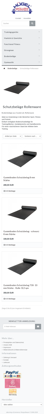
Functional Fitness (22, 44)
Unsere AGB (7, 345)
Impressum (6, 347)
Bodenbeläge (22, 56)
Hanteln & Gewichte (22, 38)
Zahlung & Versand (9, 357)
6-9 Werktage (10, 191)
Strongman (22, 50)
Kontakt (18, 18)
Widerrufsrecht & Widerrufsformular (14, 350)
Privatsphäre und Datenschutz (13, 342)
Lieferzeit (6, 362)
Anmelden (27, 18)
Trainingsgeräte (22, 32)
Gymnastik (22, 62)
